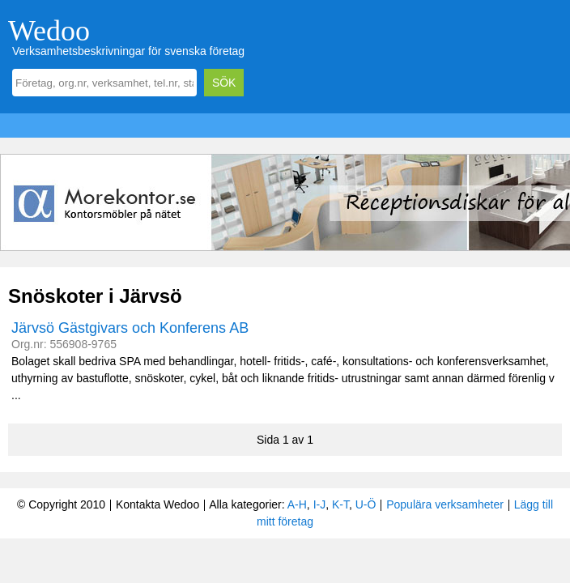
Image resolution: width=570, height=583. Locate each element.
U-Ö (365, 504)
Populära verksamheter (445, 504)
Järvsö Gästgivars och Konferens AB (130, 328)
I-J (319, 504)
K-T (340, 504)
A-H (297, 504)
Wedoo (49, 31)
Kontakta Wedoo (157, 504)
